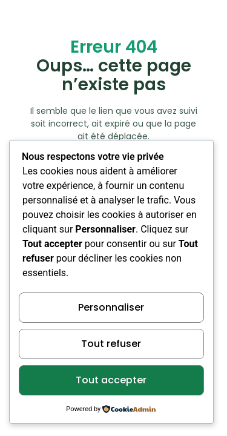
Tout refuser (111, 344)
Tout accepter (111, 380)
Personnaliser (111, 307)
